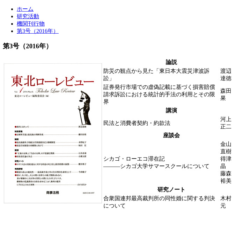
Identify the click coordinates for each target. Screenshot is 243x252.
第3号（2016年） (38, 31)
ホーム (25, 9)
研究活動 (28, 16)
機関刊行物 (31, 24)
